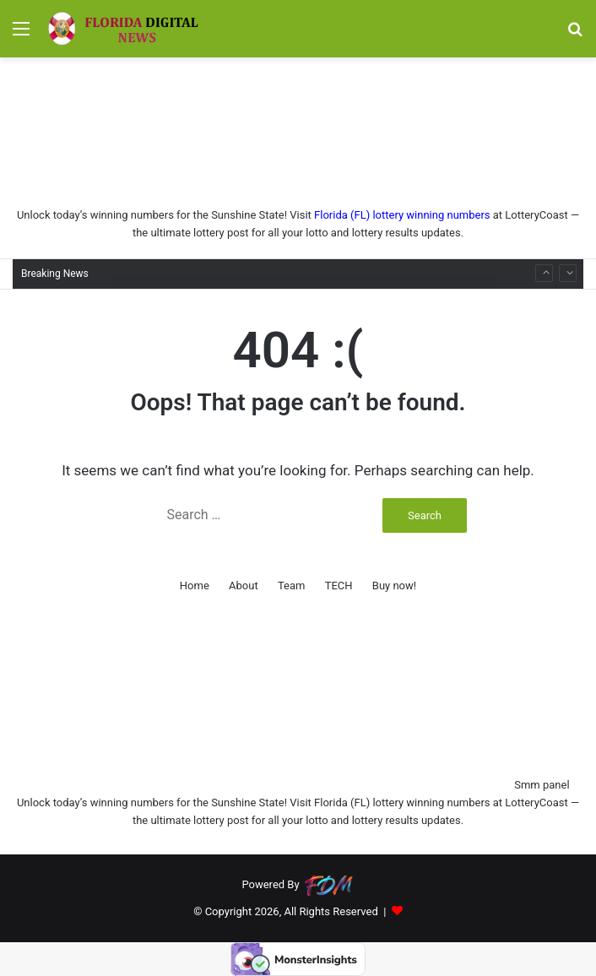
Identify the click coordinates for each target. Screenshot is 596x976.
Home (194, 585)
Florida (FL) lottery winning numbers (402, 215)
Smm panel (541, 784)
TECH (339, 585)
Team (292, 585)
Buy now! (394, 585)
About (243, 585)
